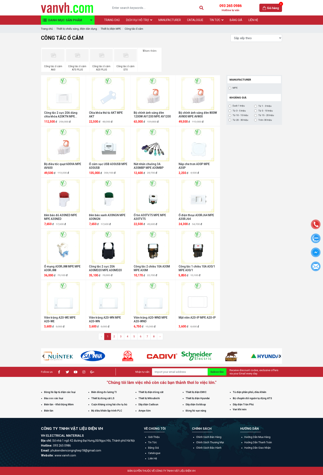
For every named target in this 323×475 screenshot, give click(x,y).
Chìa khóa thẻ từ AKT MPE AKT (106, 114)
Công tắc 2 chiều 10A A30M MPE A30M (152, 268)
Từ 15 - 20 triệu (266, 115)
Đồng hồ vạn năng (196, 410)
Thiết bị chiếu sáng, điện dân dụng (76, 28)
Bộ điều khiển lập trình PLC (106, 410)
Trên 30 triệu (265, 120)
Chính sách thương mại (210, 442)
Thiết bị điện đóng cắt (150, 392)
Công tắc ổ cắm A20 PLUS (101, 68)
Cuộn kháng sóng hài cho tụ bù (109, 404)
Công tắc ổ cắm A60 (53, 68)
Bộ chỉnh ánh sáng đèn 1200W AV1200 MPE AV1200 (152, 114)
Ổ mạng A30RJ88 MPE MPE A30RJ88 (62, 268)
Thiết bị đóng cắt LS (102, 398)
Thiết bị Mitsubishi (149, 398)
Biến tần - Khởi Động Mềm (59, 404)
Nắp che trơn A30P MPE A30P (194, 165)
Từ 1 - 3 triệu (265, 106)
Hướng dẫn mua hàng (257, 437)
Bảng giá (153, 447)
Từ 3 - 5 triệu (239, 110)
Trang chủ (47, 28)
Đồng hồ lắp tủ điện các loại (59, 392)
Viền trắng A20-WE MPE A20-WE (60, 319)
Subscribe (217, 371)
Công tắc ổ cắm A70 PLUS (77, 68)
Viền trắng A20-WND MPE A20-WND (150, 319)
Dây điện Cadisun (148, 404)
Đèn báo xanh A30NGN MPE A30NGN (107, 216)
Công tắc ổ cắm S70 (125, 68)
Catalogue (154, 453)
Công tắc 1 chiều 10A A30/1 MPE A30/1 (197, 268)
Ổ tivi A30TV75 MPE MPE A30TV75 (150, 216)
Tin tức (152, 442)
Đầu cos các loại (53, 398)
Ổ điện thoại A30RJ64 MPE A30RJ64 (196, 216)
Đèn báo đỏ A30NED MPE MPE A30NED (60, 216)
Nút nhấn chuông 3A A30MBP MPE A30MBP (149, 165)
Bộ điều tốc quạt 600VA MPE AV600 (62, 165)
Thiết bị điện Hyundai (197, 398)
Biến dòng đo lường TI (104, 392)
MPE (235, 88)
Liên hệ (152, 458)
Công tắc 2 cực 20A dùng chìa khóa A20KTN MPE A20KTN (60, 114)
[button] (43, 356)
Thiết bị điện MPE (111, 28)
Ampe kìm (144, 410)
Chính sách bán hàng (208, 437)
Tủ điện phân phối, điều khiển (249, 392)
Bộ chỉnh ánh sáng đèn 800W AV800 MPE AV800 (198, 114)
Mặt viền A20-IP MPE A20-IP (197, 317)
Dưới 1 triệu (239, 105)
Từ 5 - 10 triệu (265, 110)
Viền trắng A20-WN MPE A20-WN (105, 319)
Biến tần (48, 410)
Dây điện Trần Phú (243, 404)
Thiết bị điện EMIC (196, 392)
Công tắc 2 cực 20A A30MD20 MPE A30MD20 (105, 268)
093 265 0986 (230, 8)
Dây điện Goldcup (196, 404)
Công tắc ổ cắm (134, 28)
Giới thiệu (154, 437)
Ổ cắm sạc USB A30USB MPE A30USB (108, 165)
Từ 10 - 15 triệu (240, 115)
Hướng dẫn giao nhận (257, 447)
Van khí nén (239, 409)
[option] (80, 356)
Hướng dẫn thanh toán (258, 442)
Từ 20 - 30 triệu (240, 120)
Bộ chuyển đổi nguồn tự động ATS (252, 398)
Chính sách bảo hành (208, 447)
